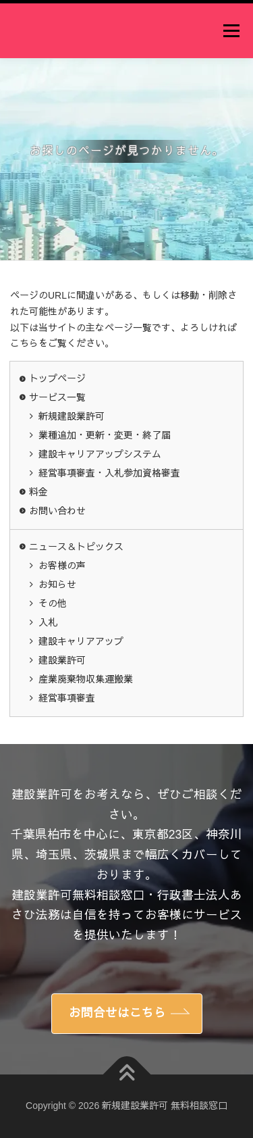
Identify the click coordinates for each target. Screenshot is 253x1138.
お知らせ (57, 584)
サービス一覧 (57, 397)
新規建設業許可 (71, 416)
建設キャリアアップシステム (99, 454)
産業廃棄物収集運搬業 (85, 679)
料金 (38, 492)
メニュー (231, 30)
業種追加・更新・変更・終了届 (104, 435)
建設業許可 (62, 660)
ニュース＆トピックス (76, 546)
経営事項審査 (66, 698)
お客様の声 (62, 565)
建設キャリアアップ (80, 641)
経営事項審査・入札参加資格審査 (109, 473)
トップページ (57, 378)
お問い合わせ (57, 510)
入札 (47, 622)
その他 (52, 603)
